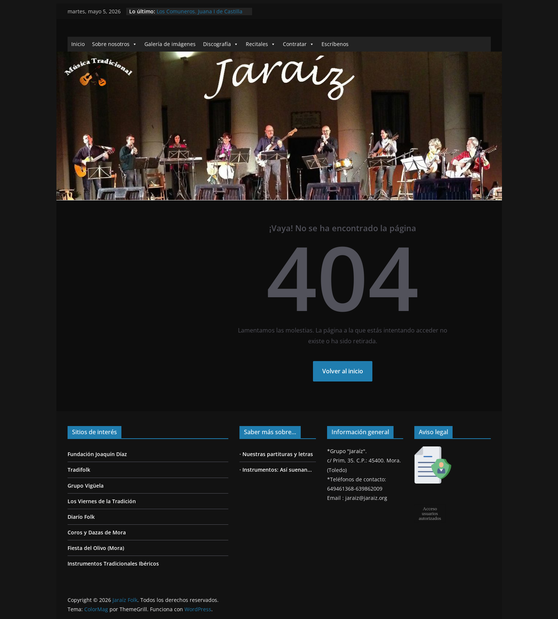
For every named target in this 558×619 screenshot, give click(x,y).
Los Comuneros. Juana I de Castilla (199, 11)
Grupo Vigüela (86, 485)
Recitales (260, 44)
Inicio (78, 44)
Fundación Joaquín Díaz (97, 454)
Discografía (220, 44)
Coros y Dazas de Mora (97, 532)
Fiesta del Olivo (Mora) (96, 547)
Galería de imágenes (170, 44)
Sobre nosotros (114, 44)
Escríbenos (335, 44)
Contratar (298, 44)
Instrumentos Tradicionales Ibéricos (113, 563)
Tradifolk (79, 469)
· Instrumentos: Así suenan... (275, 469)
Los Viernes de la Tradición (102, 501)
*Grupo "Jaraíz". (347, 451)
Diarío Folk (81, 516)
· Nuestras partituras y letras (276, 454)
